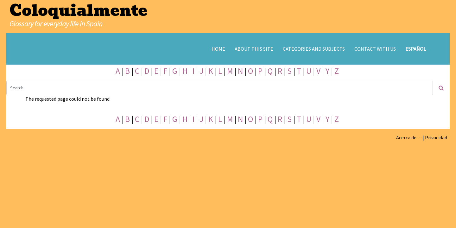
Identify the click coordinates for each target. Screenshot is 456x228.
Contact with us (375, 49)
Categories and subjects (314, 49)
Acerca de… (408, 137)
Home (218, 49)
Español (415, 49)
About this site (254, 49)
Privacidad (436, 137)
